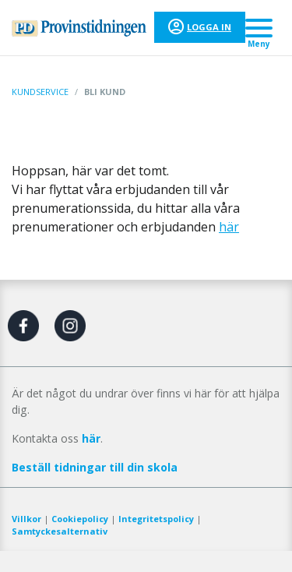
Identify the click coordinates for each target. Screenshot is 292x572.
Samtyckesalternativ (59, 531)
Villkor (26, 518)
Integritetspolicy (156, 518)
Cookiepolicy (79, 518)
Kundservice (40, 91)
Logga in (209, 27)
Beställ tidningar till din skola (95, 467)
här (229, 226)
